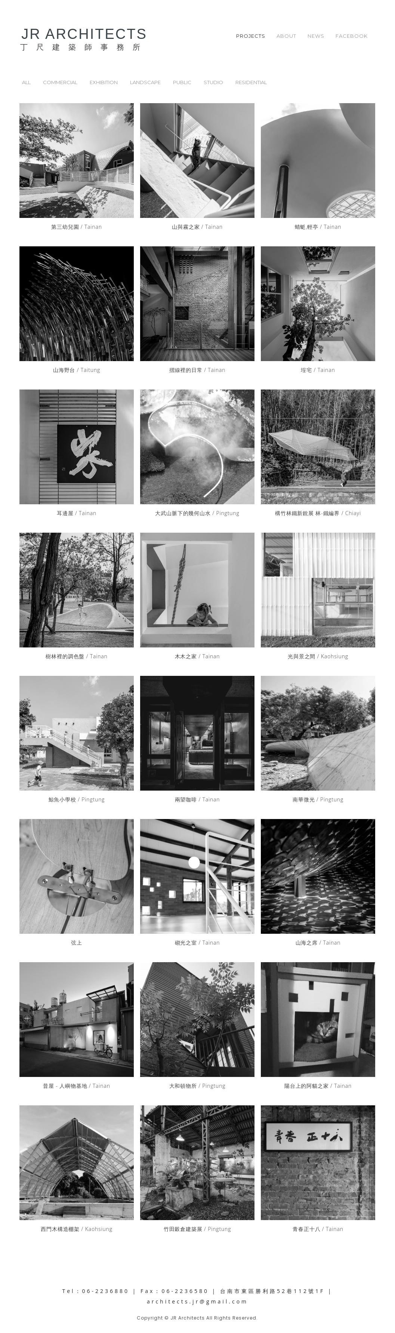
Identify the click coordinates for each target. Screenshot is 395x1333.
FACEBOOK (352, 36)
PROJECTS (250, 36)
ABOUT (286, 36)
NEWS (316, 36)
